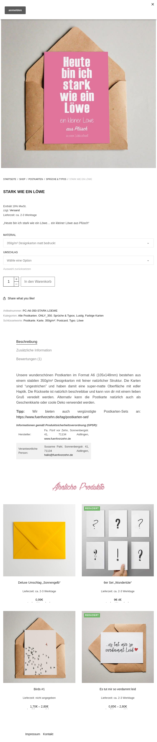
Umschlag (10, 252)
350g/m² (50, 320)
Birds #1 (39, 689)
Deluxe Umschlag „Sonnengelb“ (39, 582)
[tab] (78, 342)
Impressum (32, 734)
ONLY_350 (45, 315)
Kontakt (48, 734)
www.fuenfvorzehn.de (57, 438)
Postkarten (35, 179)
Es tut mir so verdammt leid (118, 689)
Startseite (9, 179)
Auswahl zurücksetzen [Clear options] (17, 269)
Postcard (62, 320)
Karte (40, 320)
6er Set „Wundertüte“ (118, 582)
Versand (15, 210)
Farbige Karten (94, 315)
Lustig (80, 315)
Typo (72, 320)
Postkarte (29, 320)
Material (9, 235)
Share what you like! (19, 298)
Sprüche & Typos (56, 179)
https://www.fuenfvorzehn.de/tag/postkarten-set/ (52, 417)
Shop (22, 179)
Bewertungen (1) (29, 359)
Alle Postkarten (27, 315)
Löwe (80, 320)
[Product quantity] (8, 282)
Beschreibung (26, 341)
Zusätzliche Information (34, 350)
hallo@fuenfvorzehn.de (58, 455)
